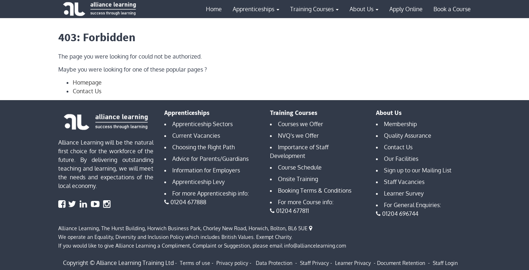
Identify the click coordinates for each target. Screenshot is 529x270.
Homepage (87, 82)
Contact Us (87, 91)
